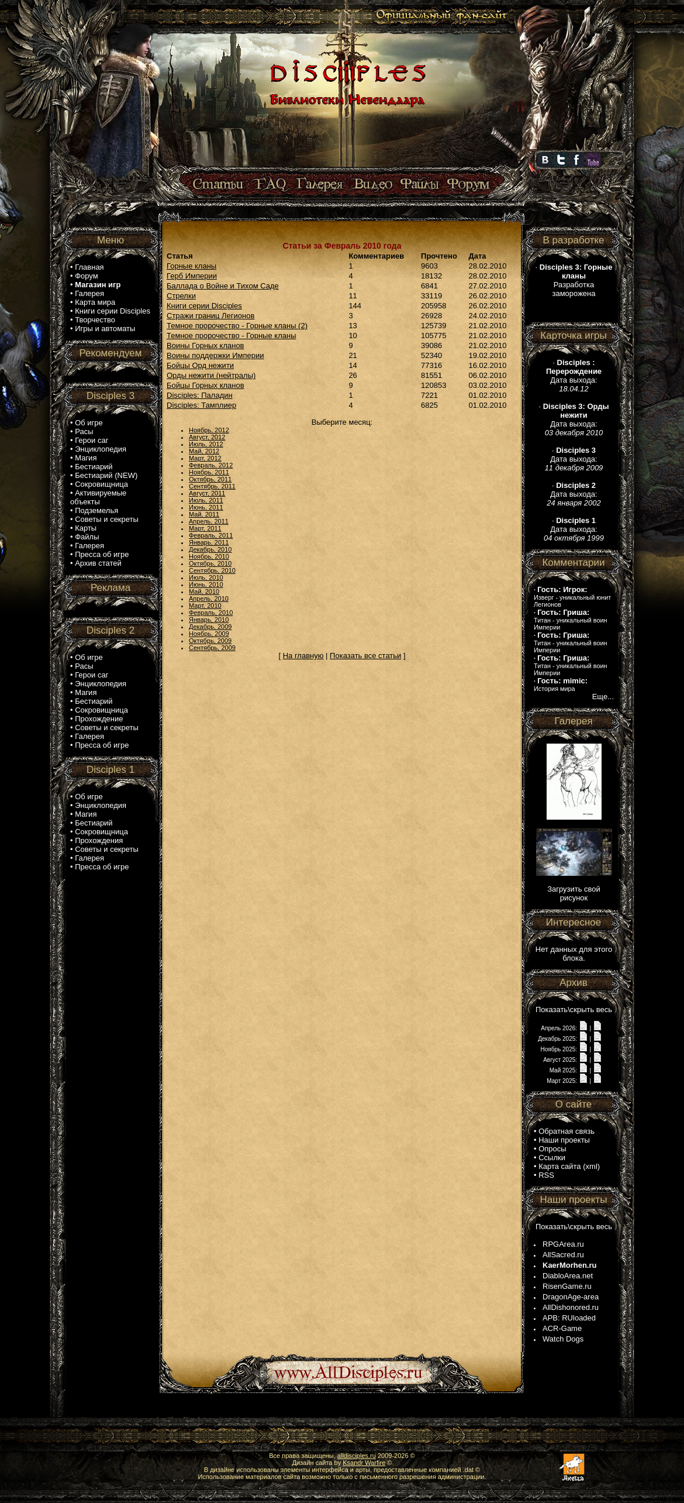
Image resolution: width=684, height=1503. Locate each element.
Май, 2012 (204, 451)
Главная (89, 267)
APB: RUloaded (569, 1317)
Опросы (552, 1148)
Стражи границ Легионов (210, 315)
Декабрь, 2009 (210, 626)
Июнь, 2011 (206, 507)
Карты (85, 528)
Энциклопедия (100, 449)
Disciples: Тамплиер (201, 405)
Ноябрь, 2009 (209, 633)
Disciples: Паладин (200, 395)
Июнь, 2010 (206, 584)
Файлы (87, 536)
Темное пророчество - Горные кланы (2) (237, 325)
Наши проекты (564, 1140)
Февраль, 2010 (211, 612)
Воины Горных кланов (205, 345)
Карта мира (95, 302)
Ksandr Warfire (364, 1462)
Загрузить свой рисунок (573, 893)
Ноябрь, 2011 (209, 472)
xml (591, 1166)
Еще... (603, 696)
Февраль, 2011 (211, 535)
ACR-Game (562, 1328)
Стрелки (181, 295)
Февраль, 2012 (211, 465)
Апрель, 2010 (209, 598)
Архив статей (98, 563)
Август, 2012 (207, 437)
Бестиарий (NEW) (106, 475)
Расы (84, 431)
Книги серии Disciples (112, 311)
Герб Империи (192, 275)
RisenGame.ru (567, 1286)
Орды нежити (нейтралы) (211, 375)
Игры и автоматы (105, 328)
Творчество (95, 319)
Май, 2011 (204, 514)
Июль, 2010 (206, 577)
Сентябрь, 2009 (212, 647)
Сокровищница (101, 484)
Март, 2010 (205, 605)
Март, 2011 (205, 528)
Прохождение (99, 718)
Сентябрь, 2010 (212, 570)
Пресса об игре (102, 554)
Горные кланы (191, 266)
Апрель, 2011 (209, 521)
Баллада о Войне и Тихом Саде (223, 285)
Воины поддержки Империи (215, 355)
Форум (86, 275)
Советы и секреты (107, 519)
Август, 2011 (207, 493)
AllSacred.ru (563, 1254)
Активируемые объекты (98, 497)
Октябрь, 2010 (210, 563)
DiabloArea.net (568, 1275)
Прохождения (99, 840)
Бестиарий (93, 466)
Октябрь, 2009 (210, 640)
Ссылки (551, 1157)
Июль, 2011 (206, 500)
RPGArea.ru (563, 1244)
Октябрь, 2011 (210, 479)
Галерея (89, 293)
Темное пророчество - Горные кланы (231, 335)
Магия (85, 457)
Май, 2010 (204, 591)
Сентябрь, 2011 (212, 486)
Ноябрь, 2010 (209, 556)
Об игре (89, 422)
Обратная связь (566, 1131)
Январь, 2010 (209, 619)
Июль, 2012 (206, 444)
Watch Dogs (563, 1339)
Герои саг (91, 440)
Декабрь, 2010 (210, 549)
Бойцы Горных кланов (205, 385)
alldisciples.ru (356, 1455)
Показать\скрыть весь (574, 1009)
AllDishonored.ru (571, 1307)
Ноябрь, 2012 (209, 430)
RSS (546, 1175)
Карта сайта (559, 1166)
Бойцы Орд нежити (200, 365)
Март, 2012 (205, 458)
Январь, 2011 (209, 542)
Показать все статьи (365, 655)
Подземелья (96, 510)
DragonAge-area (571, 1296)
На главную (303, 655)
